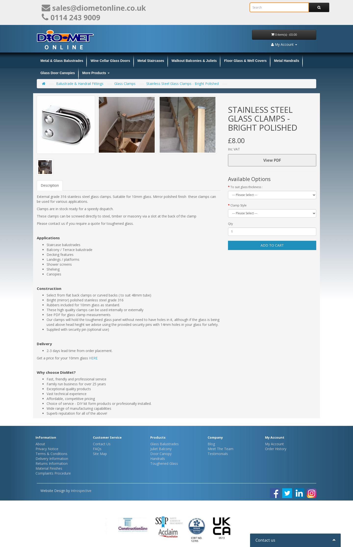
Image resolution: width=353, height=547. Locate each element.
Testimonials (218, 453)
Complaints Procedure (53, 473)
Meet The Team (220, 448)
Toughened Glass (164, 463)
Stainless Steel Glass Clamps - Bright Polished (182, 83)
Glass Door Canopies (57, 73)
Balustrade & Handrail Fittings (79, 83)
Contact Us (102, 444)
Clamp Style (238, 205)
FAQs (97, 448)
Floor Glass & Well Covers (245, 61)
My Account (274, 444)
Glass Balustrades (164, 444)
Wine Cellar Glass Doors (110, 61)
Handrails (157, 458)
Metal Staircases (151, 61)
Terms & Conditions (51, 453)
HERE (93, 358)
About (40, 444)
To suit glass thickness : (246, 187)
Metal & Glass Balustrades (61, 61)
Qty (230, 224)
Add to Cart (272, 245)
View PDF (272, 160)
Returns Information (52, 463)
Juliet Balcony (161, 448)
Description (50, 185)
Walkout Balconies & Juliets (194, 61)
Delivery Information (52, 458)
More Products (96, 73)
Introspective (81, 490)
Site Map (100, 453)
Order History (275, 448)
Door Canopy (161, 453)
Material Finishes (49, 468)
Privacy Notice (47, 448)
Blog (211, 444)
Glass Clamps (125, 83)
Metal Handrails (286, 61)
